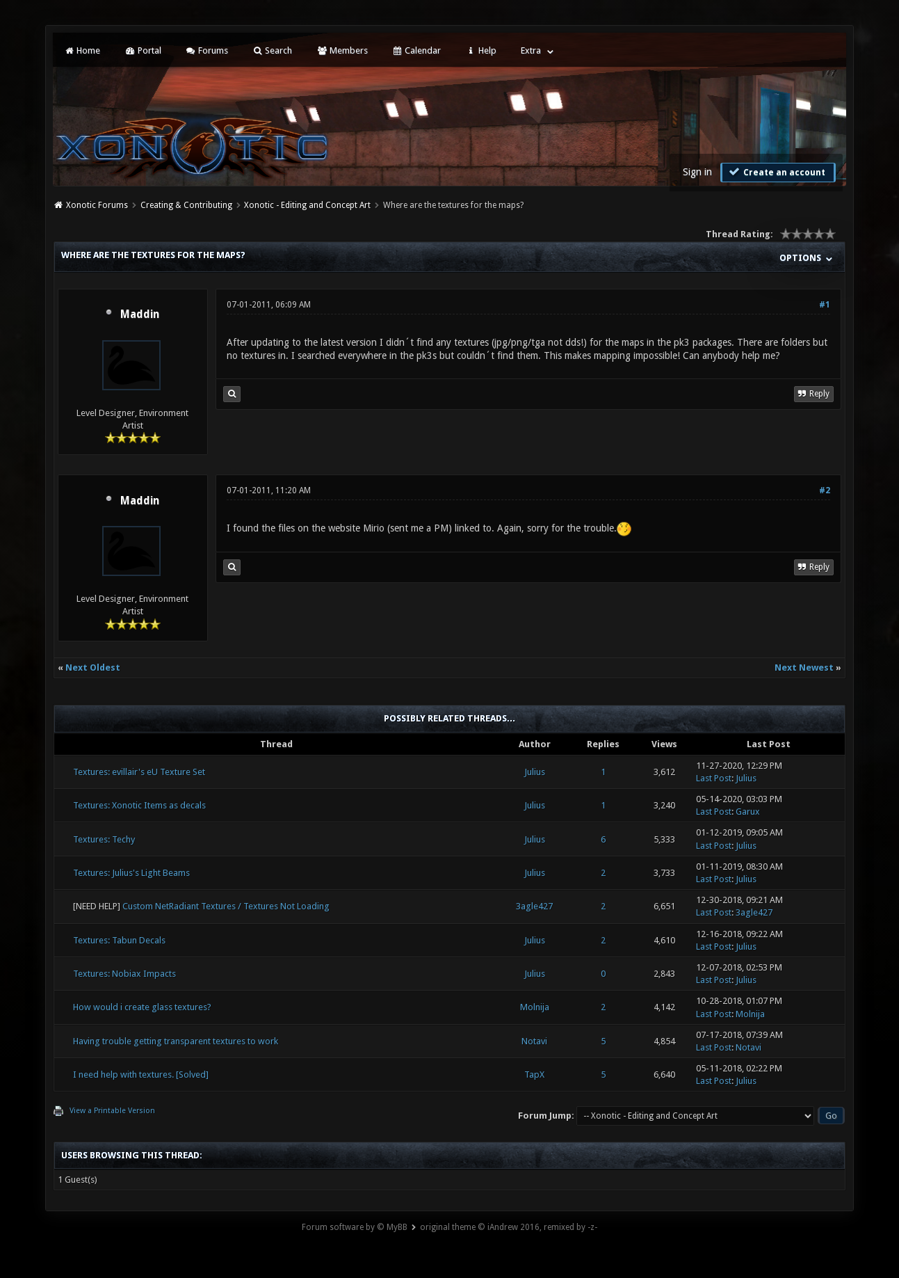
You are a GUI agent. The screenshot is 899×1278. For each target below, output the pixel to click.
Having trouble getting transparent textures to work (175, 1041)
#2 (824, 490)
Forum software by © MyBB (354, 1227)
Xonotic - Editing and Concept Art (307, 205)
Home (82, 50)
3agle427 (534, 906)
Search (272, 50)
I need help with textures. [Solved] (141, 1074)
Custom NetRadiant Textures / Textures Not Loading (226, 906)
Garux (748, 811)
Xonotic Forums (97, 205)
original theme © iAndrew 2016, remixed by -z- (508, 1227)
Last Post (713, 778)
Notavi (534, 1041)
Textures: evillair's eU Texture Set (139, 772)
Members (341, 50)
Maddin (139, 314)
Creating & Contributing (186, 205)
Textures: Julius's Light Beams (131, 873)
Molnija (534, 1007)
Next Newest (804, 667)
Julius (534, 772)
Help (480, 50)
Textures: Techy (104, 839)
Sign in (697, 171)
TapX (534, 1074)
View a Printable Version (112, 1110)
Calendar (416, 50)
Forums (207, 50)
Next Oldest (92, 667)
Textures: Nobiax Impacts (124, 973)
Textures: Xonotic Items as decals (139, 805)
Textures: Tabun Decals (119, 940)
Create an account (776, 171)
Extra (531, 50)
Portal (142, 50)
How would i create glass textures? (142, 1007)
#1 (824, 305)
